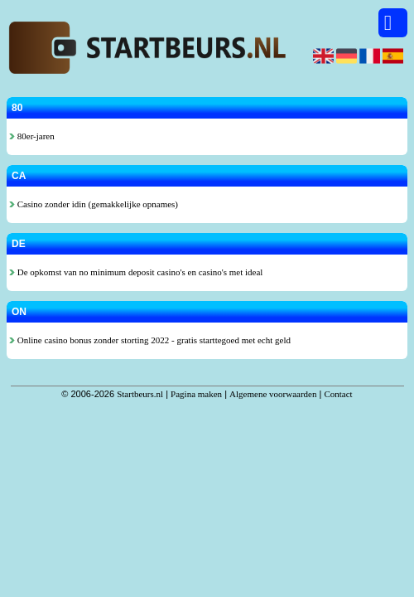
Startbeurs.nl (140, 394)
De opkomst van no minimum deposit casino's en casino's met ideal (135, 272)
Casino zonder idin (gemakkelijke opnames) (93, 204)
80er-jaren (32, 136)
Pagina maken (196, 394)
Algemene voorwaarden (272, 394)
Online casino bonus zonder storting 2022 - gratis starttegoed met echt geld (150, 340)
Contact (338, 394)
